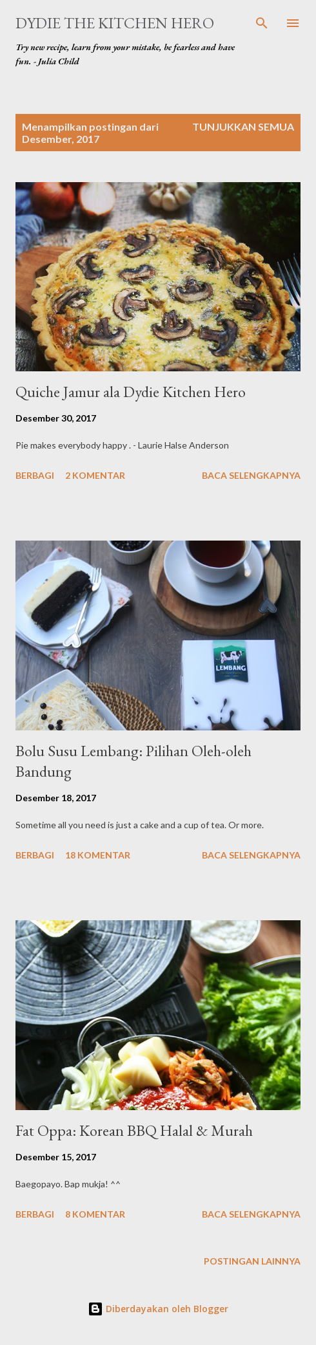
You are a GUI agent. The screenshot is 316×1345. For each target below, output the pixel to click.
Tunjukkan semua (243, 126)
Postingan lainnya (252, 1261)
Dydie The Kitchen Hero (114, 23)
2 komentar (95, 475)
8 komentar (95, 1214)
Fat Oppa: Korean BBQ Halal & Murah (134, 1130)
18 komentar (97, 854)
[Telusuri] (262, 23)
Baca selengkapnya (251, 475)
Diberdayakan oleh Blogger (158, 1309)
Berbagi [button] (34, 475)
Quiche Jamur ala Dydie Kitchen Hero (130, 392)
